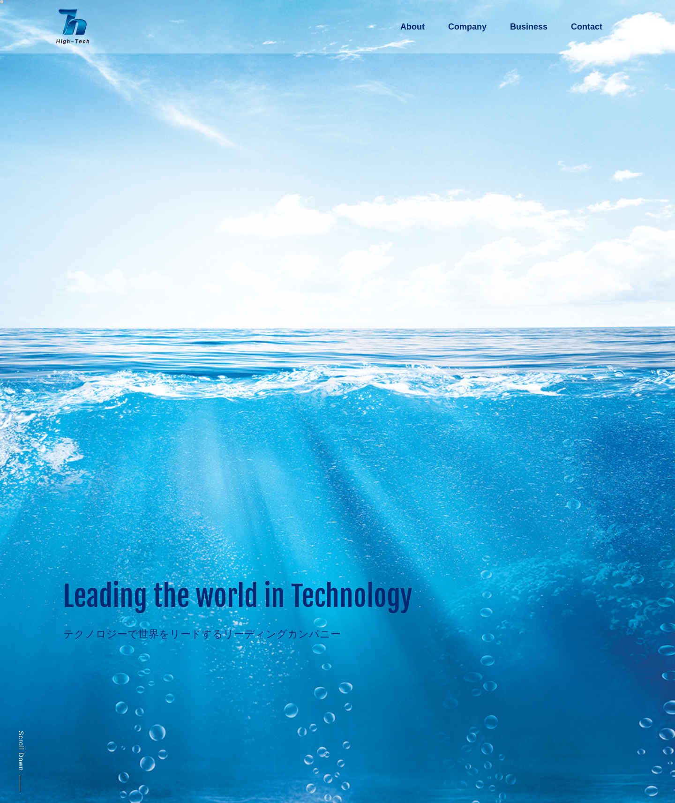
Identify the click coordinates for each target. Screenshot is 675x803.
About (412, 26)
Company (467, 26)
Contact (586, 26)
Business (529, 26)
